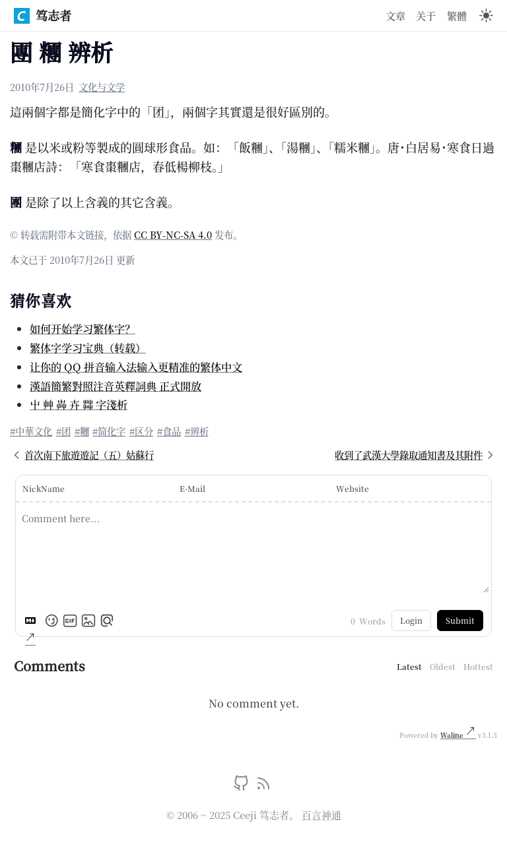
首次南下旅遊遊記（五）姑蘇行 (82, 455)
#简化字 (108, 431)
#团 (63, 431)
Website (352, 488)
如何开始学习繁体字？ (82, 328)
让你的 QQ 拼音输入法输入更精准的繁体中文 (136, 367)
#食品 (169, 431)
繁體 (457, 15)
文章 (395, 15)
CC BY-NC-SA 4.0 (173, 234)
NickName (43, 488)
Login (411, 620)
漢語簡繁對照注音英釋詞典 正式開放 (115, 386)
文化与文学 (102, 87)
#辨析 (197, 431)
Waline (452, 735)
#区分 (141, 431)
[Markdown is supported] (33, 620)
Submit (460, 620)
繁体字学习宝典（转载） (88, 347)
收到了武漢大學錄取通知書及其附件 (416, 455)
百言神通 (321, 815)
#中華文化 (31, 431)
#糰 (82, 431)
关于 (426, 15)
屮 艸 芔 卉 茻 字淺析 (78, 404)
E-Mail (192, 488)
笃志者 (42, 15)
